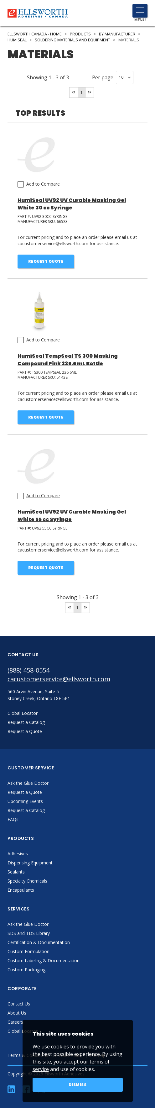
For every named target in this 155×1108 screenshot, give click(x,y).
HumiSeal (17, 40)
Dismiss (78, 1084)
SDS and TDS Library (29, 933)
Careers (15, 1022)
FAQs (13, 819)
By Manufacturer (117, 34)
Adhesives (18, 854)
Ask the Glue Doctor (28, 783)
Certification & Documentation (39, 942)
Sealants (16, 872)
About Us (17, 1013)
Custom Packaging (26, 970)
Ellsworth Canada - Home (35, 34)
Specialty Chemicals (27, 881)
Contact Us (19, 1004)
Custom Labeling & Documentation (44, 960)
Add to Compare (43, 184)
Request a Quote (25, 792)
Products (80, 34)
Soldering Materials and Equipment (72, 40)
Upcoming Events (25, 801)
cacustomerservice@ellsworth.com (59, 679)
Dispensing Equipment (30, 863)
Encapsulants (21, 890)
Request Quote (46, 261)
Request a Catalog (26, 810)
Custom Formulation (28, 951)
